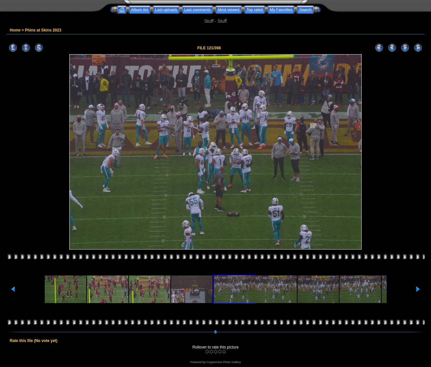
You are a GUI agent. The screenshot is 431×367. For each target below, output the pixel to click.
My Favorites (281, 9)
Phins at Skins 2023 (43, 30)
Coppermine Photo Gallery (223, 362)
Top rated (255, 9)
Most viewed (228, 9)
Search (305, 9)
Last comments (197, 9)
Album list (139, 9)
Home (15, 30)
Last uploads (166, 9)
